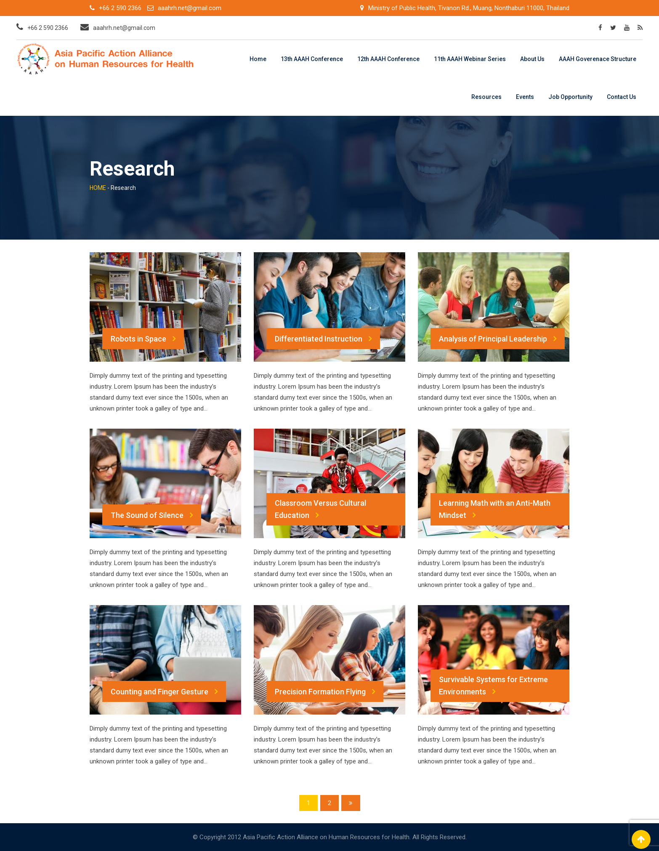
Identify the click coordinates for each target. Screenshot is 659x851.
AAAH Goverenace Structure (597, 59)
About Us (532, 59)
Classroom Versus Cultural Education (320, 510)
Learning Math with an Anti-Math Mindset (494, 510)
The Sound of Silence (152, 515)
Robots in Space (143, 338)
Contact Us (621, 96)
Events (525, 96)
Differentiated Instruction (323, 338)
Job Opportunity (570, 96)
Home (258, 59)
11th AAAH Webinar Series (470, 59)
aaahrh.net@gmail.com (189, 8)
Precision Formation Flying (325, 691)
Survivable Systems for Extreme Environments (493, 686)
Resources (486, 96)
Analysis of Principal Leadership (497, 338)
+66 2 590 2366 (120, 8)
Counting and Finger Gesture (164, 691)
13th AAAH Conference (312, 59)
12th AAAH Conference (388, 59)
